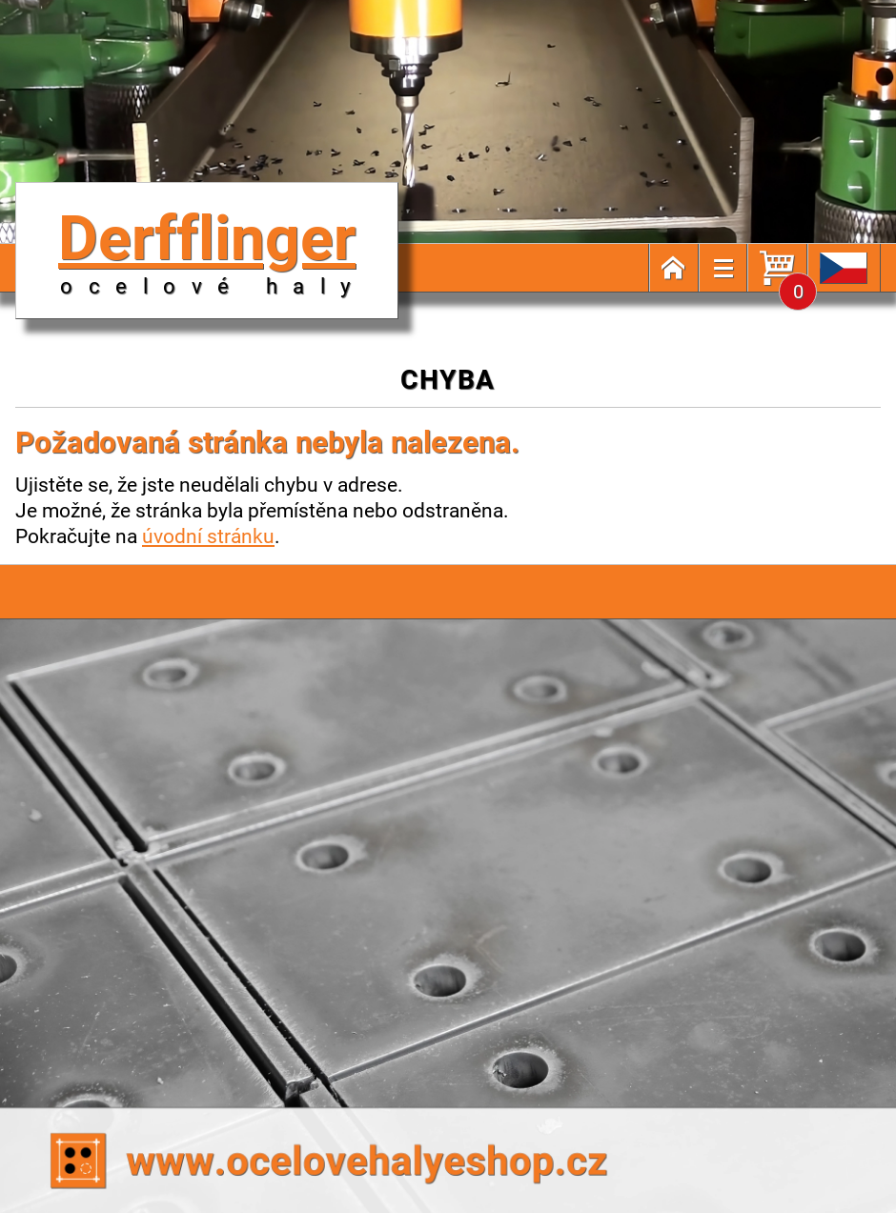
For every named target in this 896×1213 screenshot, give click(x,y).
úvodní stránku (208, 535)
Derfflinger (212, 247)
